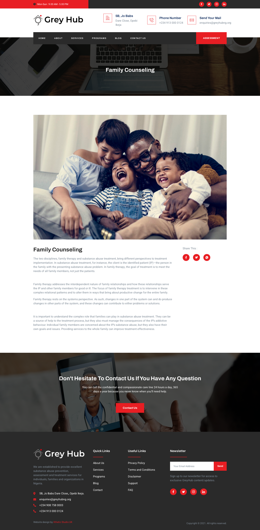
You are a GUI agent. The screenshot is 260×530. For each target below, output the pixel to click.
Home (42, 38)
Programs (99, 38)
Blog (118, 38)
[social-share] (186, 257)
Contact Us (138, 38)
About (58, 38)
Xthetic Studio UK (62, 522)
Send (220, 466)
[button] (130, 408)
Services (77, 38)
